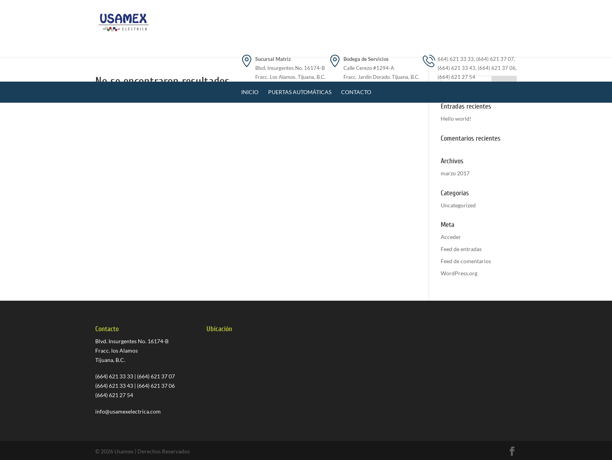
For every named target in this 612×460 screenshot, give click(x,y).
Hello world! (456, 118)
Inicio (249, 55)
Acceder (451, 237)
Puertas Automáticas (299, 55)
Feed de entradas (461, 249)
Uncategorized (458, 205)
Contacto (356, 55)
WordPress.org (459, 273)
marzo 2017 (455, 173)
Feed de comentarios (466, 261)
